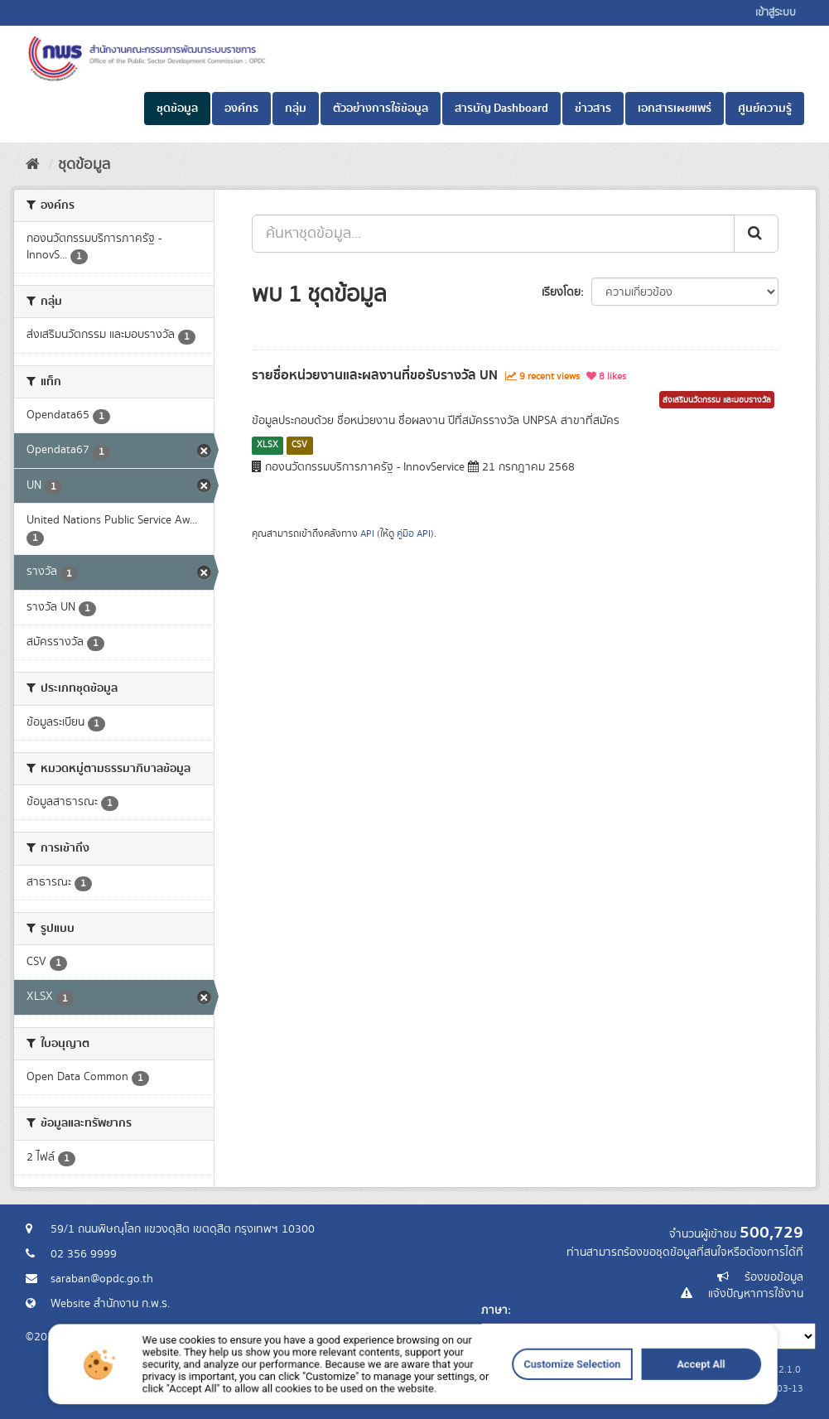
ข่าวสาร (593, 108)
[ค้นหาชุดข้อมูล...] (493, 234)
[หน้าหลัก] (33, 165)
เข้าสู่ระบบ (775, 13)
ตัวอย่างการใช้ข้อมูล (380, 108)
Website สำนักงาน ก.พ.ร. (110, 1304)
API (367, 534)
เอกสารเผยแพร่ (674, 108)
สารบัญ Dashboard (501, 108)
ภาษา (494, 1310)
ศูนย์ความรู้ (765, 108)
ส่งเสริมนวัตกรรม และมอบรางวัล (717, 400)
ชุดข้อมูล (177, 108)
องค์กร (241, 108)
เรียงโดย (561, 292)
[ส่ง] (756, 234)
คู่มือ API (414, 534)
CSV (299, 444)
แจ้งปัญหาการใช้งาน (755, 1294)
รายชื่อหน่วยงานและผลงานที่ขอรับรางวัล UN (375, 375)
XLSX (267, 444)
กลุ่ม (295, 108)
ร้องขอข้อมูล (774, 1277)
